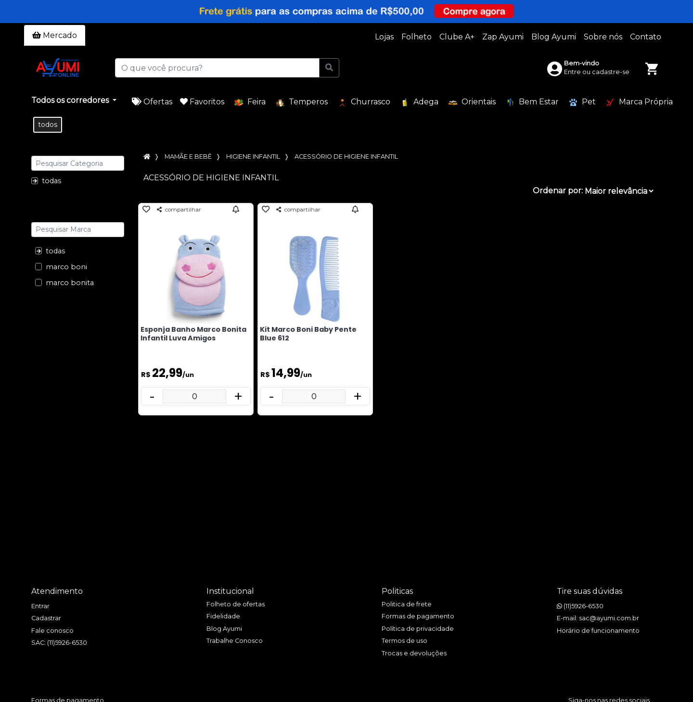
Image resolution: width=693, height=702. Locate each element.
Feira (250, 102)
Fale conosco (52, 630)
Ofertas (152, 101)
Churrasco (363, 102)
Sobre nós (603, 36)
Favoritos (202, 101)
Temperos (301, 102)
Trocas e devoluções (414, 653)
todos (47, 124)
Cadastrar (46, 618)
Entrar (40, 606)
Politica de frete (407, 604)
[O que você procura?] (217, 67)
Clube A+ (457, 36)
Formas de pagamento (418, 616)
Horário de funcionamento (598, 630)
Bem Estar (532, 102)
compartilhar (179, 209)
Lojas (384, 36)
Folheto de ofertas (235, 604)
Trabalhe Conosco (234, 640)
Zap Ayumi (503, 36)
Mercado (54, 35)
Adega (419, 102)
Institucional (230, 591)
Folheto (416, 36)
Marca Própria (639, 102)
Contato (645, 36)
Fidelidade (223, 616)
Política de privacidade (418, 628)
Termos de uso (404, 640)
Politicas (397, 591)
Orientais (472, 102)
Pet (582, 102)
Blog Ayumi (553, 36)
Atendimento (57, 591)
